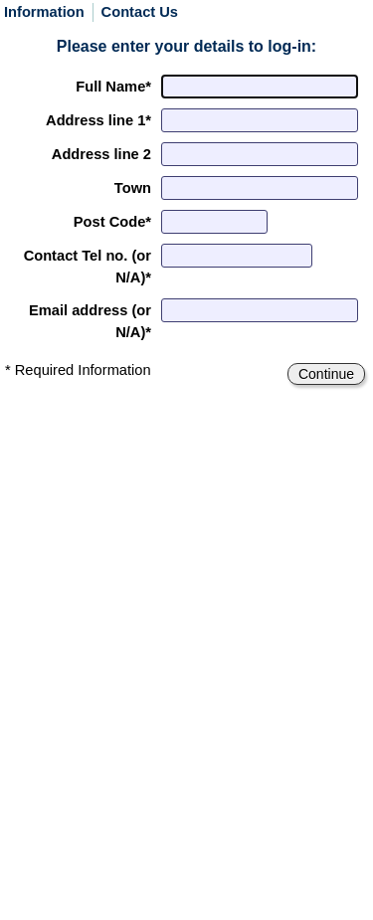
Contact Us (139, 12)
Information (44, 12)
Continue (326, 374)
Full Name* (113, 86)
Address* (98, 120)
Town (132, 188)
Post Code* (112, 222)
